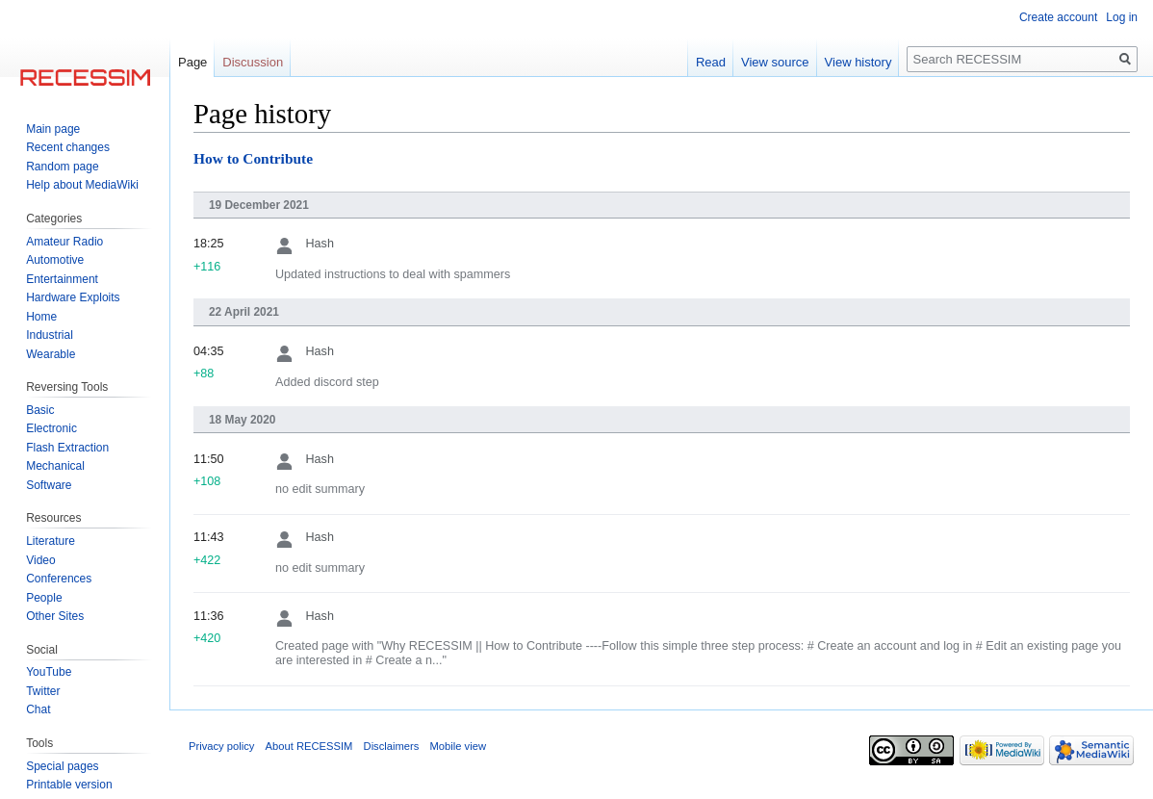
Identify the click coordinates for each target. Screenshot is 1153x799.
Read (711, 62)
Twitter (43, 691)
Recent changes (68, 147)
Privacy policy (221, 746)
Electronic (51, 428)
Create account (1058, 17)
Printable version (69, 784)
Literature (50, 541)
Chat (38, 709)
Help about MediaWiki (82, 185)
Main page (53, 129)
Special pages (62, 766)
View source (775, 62)
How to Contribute (253, 158)
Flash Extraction (67, 447)
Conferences (58, 578)
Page (192, 62)
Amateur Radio (64, 241)
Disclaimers (392, 746)
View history (858, 62)
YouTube (48, 672)
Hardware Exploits (72, 297)
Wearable (50, 354)
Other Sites (55, 616)
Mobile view (458, 746)
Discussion (252, 62)
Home (41, 316)
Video (40, 560)
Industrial (49, 335)
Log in (1122, 17)
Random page (62, 166)
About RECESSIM (309, 746)
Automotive (55, 260)
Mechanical (55, 466)
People (44, 598)
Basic (40, 410)
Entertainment (62, 279)
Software (48, 485)
